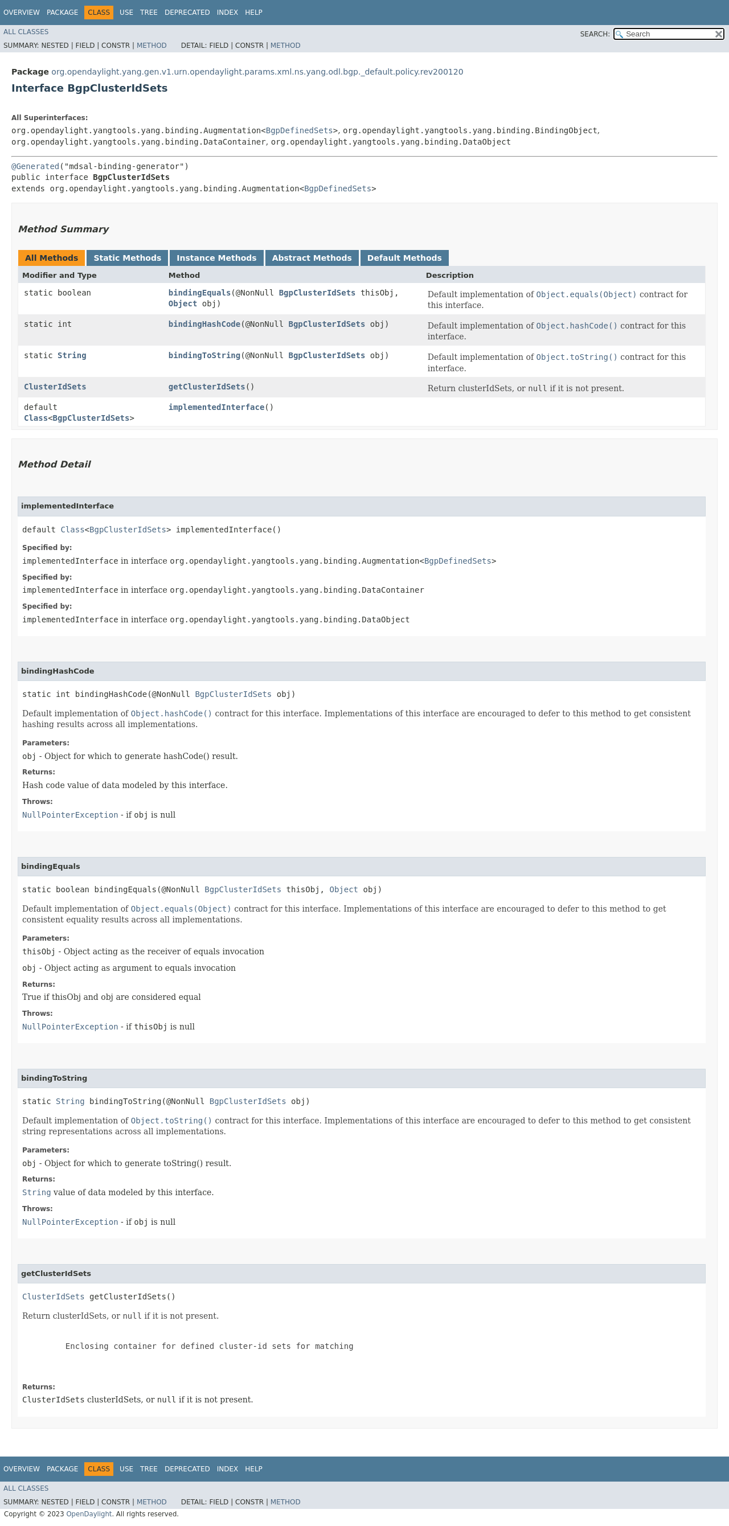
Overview (21, 13)
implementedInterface (217, 407)
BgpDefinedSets (299, 130)
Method (152, 46)
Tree (149, 13)
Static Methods (127, 257)
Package (62, 13)
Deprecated (187, 13)
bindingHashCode (204, 324)
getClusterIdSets (207, 386)
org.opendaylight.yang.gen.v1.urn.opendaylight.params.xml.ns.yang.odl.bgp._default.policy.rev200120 (257, 71)
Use (126, 13)
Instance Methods (216, 257)
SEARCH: (595, 34)
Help (254, 13)
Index (228, 13)
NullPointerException (70, 814)
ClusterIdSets (55, 386)
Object (183, 303)
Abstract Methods (312, 257)
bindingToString (204, 355)
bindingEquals (200, 292)
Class (36, 417)
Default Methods (404, 257)
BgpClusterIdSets (317, 292)
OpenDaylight (89, 1514)
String (72, 355)
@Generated (35, 166)
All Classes (25, 32)
